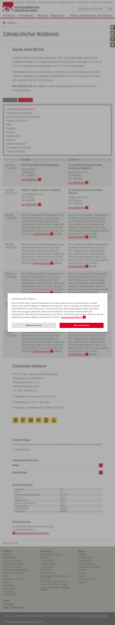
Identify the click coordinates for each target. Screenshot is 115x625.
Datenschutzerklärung (71, 317)
